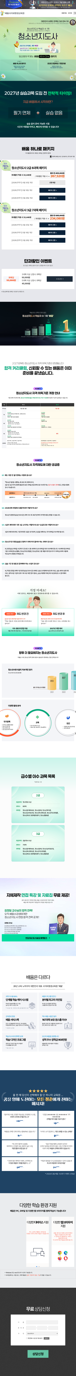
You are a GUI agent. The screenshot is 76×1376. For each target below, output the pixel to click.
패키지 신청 (51, 190)
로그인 (70, 13)
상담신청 (38, 1354)
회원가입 (64, 13)
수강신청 (59, 279)
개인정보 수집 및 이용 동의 (34, 1338)
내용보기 (46, 1338)
